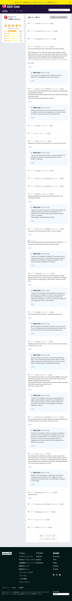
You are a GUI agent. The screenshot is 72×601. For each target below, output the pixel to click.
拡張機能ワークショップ (27, 563)
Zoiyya (37, 374)
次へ (54, 536)
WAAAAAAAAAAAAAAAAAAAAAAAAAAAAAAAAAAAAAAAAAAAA (45, 242)
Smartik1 (37, 194)
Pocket (55, 569)
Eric (36, 133)
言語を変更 (56, 591)
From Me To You (40, 31)
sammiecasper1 (39, 492)
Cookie (14, 587)
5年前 (48, 253)
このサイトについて (26, 556)
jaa (36, 519)
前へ (41, 536)
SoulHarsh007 (39, 39)
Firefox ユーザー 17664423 (43, 178)
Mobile (38, 560)
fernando (38, 170)
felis (36, 453)
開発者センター (24, 566)
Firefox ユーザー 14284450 (43, 88)
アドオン (22, 553)
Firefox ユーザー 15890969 (43, 229)
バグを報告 (23, 579)
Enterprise (39, 563)
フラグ (29, 66)
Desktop (39, 556)
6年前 (53, 512)
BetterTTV (12, 17)
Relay (55, 563)
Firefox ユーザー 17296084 (43, 186)
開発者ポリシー (24, 569)
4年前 (51, 170)
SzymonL (37, 23)
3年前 (51, 23)
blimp (36, 141)
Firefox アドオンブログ (27, 560)
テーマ (12, 11)
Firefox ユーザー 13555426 (43, 417)
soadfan (37, 341)
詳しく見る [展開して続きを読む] (31, 63)
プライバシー (5, 587)
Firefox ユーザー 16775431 (43, 504)
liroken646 (38, 273)
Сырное (37, 125)
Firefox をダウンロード (39, 2)
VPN (54, 560)
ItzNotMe (38, 312)
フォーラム (23, 575)
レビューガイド (24, 582)
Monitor (56, 566)
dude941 (37, 46)
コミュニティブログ (26, 572)
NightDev (17, 19)
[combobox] (59, 10)
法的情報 (21, 587)
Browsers (56, 556)
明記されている (9, 592)
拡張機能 (5, 11)
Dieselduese (38, 512)
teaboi (37, 527)
